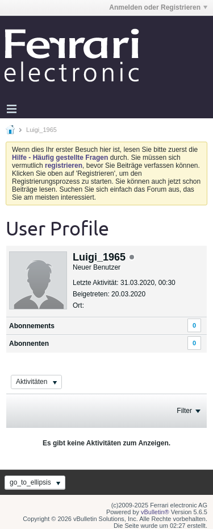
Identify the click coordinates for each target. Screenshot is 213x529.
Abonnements (32, 326)
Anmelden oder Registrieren (158, 7)
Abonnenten (29, 344)
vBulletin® (155, 512)
